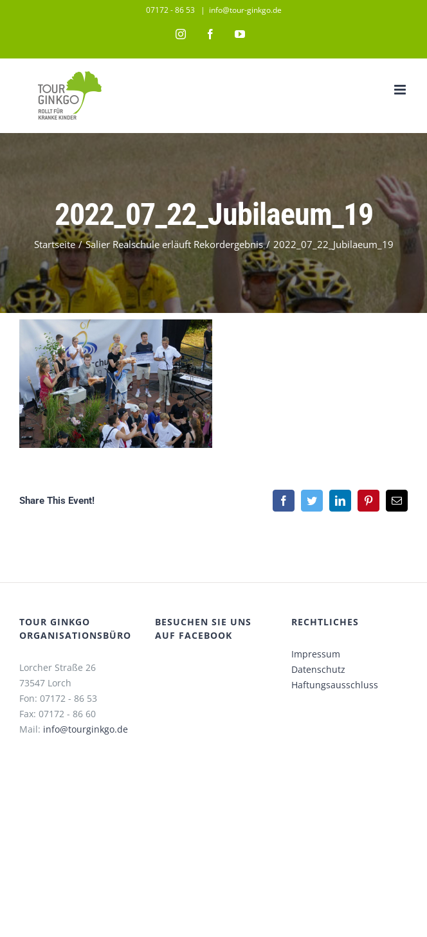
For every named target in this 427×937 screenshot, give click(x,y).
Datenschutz (318, 669)
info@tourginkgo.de (85, 729)
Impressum (315, 654)
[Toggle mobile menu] (401, 89)
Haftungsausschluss (334, 685)
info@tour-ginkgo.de (245, 9)
